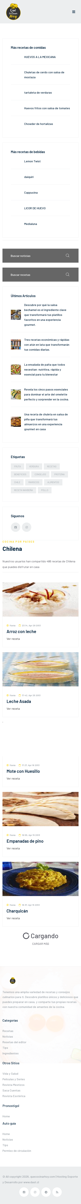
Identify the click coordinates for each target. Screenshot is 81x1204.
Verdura (34, 466)
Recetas (51, 466)
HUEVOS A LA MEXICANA (40, 57)
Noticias (7, 1036)
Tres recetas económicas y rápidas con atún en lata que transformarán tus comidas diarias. (46, 344)
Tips (5, 1047)
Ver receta (13, 638)
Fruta (17, 466)
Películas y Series (13, 1079)
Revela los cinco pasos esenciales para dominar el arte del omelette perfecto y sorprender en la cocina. (46, 394)
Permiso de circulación (16, 1150)
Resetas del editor (14, 1042)
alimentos (53, 482)
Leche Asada (19, 701)
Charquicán (17, 910)
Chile (17, 482)
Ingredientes (10, 1053)
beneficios (20, 474)
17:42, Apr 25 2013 (29, 695)
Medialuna (30, 224)
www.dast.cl (31, 1182)
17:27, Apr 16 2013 (29, 765)
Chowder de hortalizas (38, 124)
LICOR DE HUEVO (35, 208)
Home (6, 1116)
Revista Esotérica (13, 1096)
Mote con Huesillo (23, 771)
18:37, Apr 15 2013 (29, 904)
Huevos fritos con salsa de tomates (47, 108)
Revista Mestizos (13, 1085)
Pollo (44, 490)
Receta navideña (23, 490)
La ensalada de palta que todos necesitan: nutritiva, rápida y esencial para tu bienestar (44, 369)
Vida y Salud (10, 1073)
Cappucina (31, 192)
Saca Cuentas (11, 1090)
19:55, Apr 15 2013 (29, 835)
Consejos (40, 474)
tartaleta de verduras (38, 92)
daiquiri (29, 177)
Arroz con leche (21, 631)
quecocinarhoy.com (42, 1176)
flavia (11, 625)
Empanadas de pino (25, 840)
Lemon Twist (32, 161)
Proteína (59, 474)
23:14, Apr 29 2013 (30, 625)
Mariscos (33, 482)
